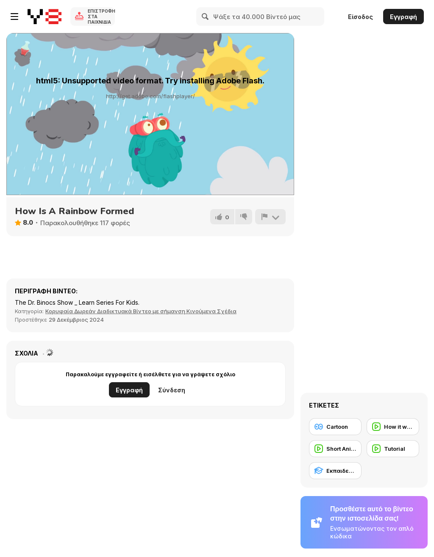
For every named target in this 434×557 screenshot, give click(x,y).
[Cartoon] (335, 426)
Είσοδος (360, 16)
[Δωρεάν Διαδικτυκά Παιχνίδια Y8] (44, 16)
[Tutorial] (393, 448)
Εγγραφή (403, 16)
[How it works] (393, 426)
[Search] (205, 16)
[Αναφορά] (270, 216)
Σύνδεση (171, 390)
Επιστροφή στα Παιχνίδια (101, 16)
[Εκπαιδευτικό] (335, 470)
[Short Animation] (335, 448)
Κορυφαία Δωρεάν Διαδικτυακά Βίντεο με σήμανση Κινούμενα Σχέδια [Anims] (140, 311)
